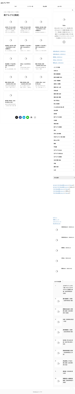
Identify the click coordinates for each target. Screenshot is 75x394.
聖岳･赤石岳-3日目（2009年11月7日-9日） (41, 64)
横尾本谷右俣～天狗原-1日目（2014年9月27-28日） (68, 311)
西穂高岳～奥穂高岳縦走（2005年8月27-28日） (68, 380)
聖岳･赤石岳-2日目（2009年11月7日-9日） (10, 83)
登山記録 (45, 6)
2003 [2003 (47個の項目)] (62, 200)
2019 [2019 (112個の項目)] (63, 207)
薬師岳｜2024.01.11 (57, 57)
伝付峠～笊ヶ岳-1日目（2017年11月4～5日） (25, 28)
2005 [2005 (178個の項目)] (56, 203)
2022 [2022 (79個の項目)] (63, 210)
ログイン (55, 217)
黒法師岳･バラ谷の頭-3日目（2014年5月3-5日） (25, 47)
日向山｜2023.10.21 (57, 60)
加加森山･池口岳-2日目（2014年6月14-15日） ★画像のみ (40, 28)
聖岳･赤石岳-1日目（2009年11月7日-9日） (26, 83)
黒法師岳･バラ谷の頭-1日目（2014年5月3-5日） (10, 65)
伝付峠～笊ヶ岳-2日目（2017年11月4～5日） (10, 28)
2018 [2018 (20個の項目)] (56, 207)
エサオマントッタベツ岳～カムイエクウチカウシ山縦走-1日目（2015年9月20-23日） (68, 289)
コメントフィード (57, 221)
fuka (71, 185)
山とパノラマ (5, 3)
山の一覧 (59, 6)
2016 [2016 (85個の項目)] (63, 203)
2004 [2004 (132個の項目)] (69, 200)
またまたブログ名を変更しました (60, 185)
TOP (15, 6)
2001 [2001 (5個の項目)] (56, 200)
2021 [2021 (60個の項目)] (56, 210)
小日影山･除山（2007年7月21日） (40, 83)
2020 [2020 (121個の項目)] (70, 207)
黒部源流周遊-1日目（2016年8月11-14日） (68, 352)
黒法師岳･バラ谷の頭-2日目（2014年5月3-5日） (40, 47)
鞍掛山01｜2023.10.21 (58, 62)
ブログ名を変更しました (58, 189)
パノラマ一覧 (30, 6)
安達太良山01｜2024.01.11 (59, 54)
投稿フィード (56, 219)
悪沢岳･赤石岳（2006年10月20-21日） (10, 101)
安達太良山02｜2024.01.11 (59, 51)
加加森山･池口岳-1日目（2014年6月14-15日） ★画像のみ (10, 47)
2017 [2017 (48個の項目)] (70, 203)
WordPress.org (56, 223)
